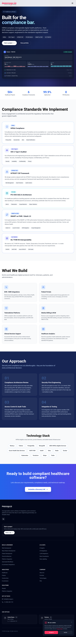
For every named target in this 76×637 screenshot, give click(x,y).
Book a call (9, 532)
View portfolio (24, 43)
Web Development (6, 548)
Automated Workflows (7, 561)
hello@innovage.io (7, 599)
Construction (5, 578)
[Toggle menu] (72, 3)
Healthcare (4, 572)
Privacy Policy (60, 628)
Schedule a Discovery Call (38, 489)
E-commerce (5, 581)
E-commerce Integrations (8, 564)
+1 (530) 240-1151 (7, 602)
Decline (65, 632)
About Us (42, 572)
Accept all (51, 632)
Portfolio (42, 575)
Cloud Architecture (6, 556)
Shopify (4, 588)
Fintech (4, 575)
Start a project (9, 43)
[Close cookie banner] (71, 622)
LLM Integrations (44, 553)
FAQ (41, 581)
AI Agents (42, 548)
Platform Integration (7, 559)
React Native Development (8, 550)
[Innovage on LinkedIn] (3, 518)
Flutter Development (7, 553)
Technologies (43, 578)
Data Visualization (44, 556)
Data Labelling (43, 559)
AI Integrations (43, 550)
